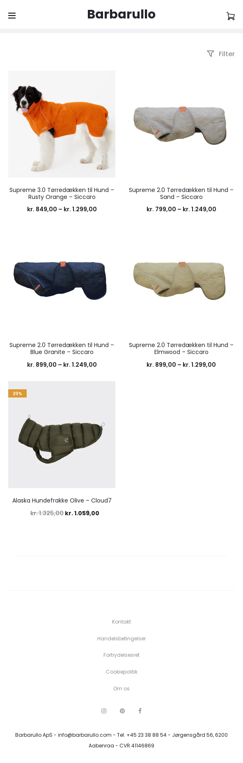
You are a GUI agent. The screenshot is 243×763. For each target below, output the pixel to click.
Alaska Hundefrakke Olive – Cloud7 (62, 500)
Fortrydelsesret (121, 654)
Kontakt (121, 621)
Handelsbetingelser (121, 638)
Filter (220, 54)
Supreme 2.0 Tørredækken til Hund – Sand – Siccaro (181, 193)
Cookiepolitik (122, 671)
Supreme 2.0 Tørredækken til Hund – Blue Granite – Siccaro (61, 348)
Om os (121, 688)
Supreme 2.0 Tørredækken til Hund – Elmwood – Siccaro (181, 348)
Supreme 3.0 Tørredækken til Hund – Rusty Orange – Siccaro (61, 193)
